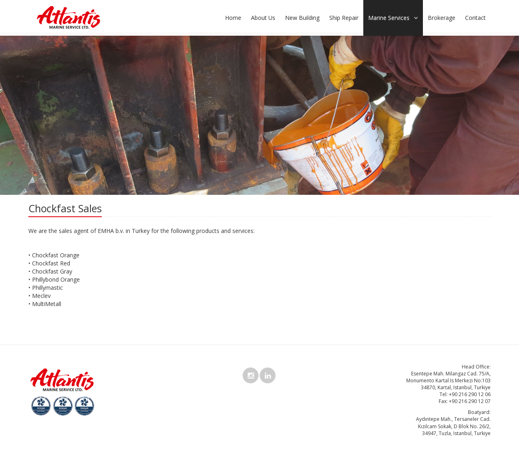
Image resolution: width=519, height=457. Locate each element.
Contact (475, 18)
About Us (263, 18)
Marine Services (393, 18)
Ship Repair (343, 18)
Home (233, 18)
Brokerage (441, 18)
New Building (302, 18)
